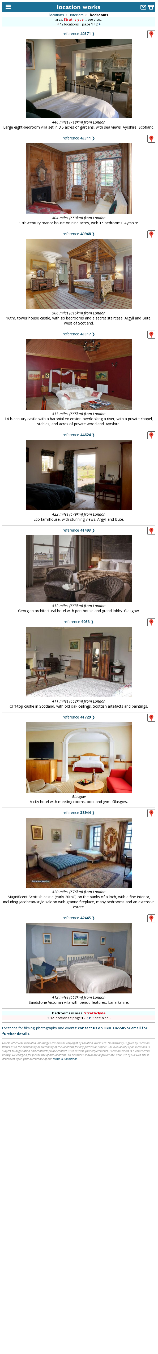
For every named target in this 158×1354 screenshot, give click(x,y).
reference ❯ (79, 33)
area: (69, 19)
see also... (95, 19)
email (136, 1028)
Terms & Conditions (65, 1059)
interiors (77, 14)
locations (56, 14)
